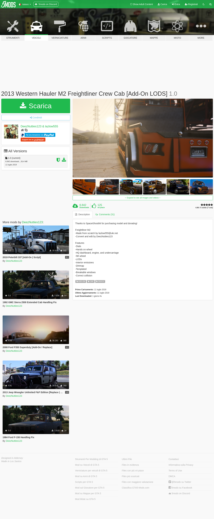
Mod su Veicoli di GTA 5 (87, 465)
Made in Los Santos (11, 461)
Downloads (84, 207)
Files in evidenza (130, 465)
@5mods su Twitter (180, 482)
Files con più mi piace (133, 470)
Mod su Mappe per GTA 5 (88, 493)
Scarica (36, 106)
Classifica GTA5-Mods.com (135, 487)
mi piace (101, 207)
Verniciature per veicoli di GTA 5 (91, 470)
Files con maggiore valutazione (137, 482)
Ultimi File (127, 459)
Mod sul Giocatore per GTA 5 (89, 487)
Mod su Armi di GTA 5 (86, 476)
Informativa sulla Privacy (181, 465)
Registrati (191, 4)
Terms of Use (175, 470)
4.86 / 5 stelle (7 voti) (204, 208)
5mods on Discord (179, 493)
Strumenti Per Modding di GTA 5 (91, 459)
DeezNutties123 (32, 222)
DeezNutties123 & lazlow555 (39, 126)
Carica (162, 4)
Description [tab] (82, 214)
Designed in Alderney (12, 458)
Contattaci (174, 459)
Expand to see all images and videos (142, 198)
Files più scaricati (130, 476)
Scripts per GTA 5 (84, 482)
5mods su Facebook (180, 487)
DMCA (172, 476)
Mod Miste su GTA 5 (85, 499)
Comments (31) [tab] (105, 214)
